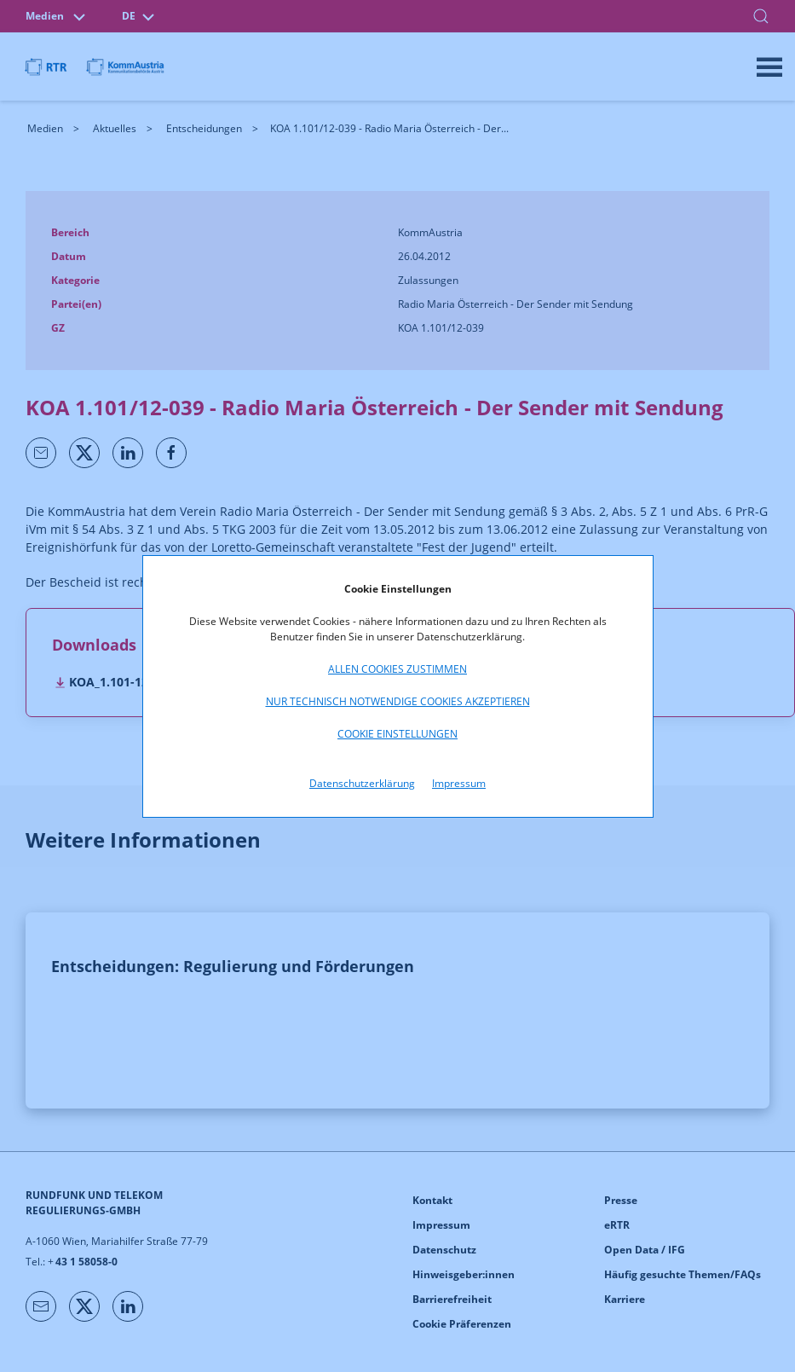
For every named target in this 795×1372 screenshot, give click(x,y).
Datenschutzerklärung (362, 783)
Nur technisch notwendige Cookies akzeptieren (398, 701)
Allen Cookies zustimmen (397, 669)
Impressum (459, 783)
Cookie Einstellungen (397, 734)
